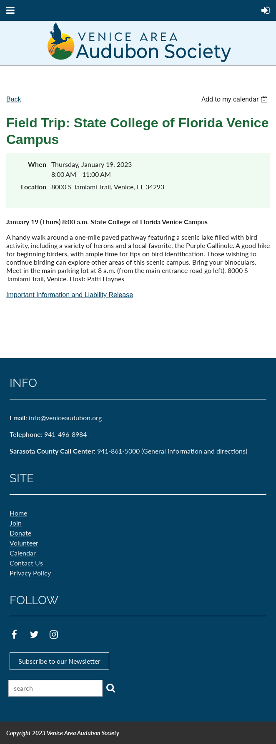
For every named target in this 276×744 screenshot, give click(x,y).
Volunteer (24, 543)
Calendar (23, 553)
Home (18, 513)
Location (33, 187)
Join (16, 523)
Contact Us (26, 563)
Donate (20, 533)
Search (110, 687)
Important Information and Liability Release (69, 294)
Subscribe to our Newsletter (59, 661)
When (37, 164)
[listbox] (235, 99)
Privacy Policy (30, 573)
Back (13, 99)
